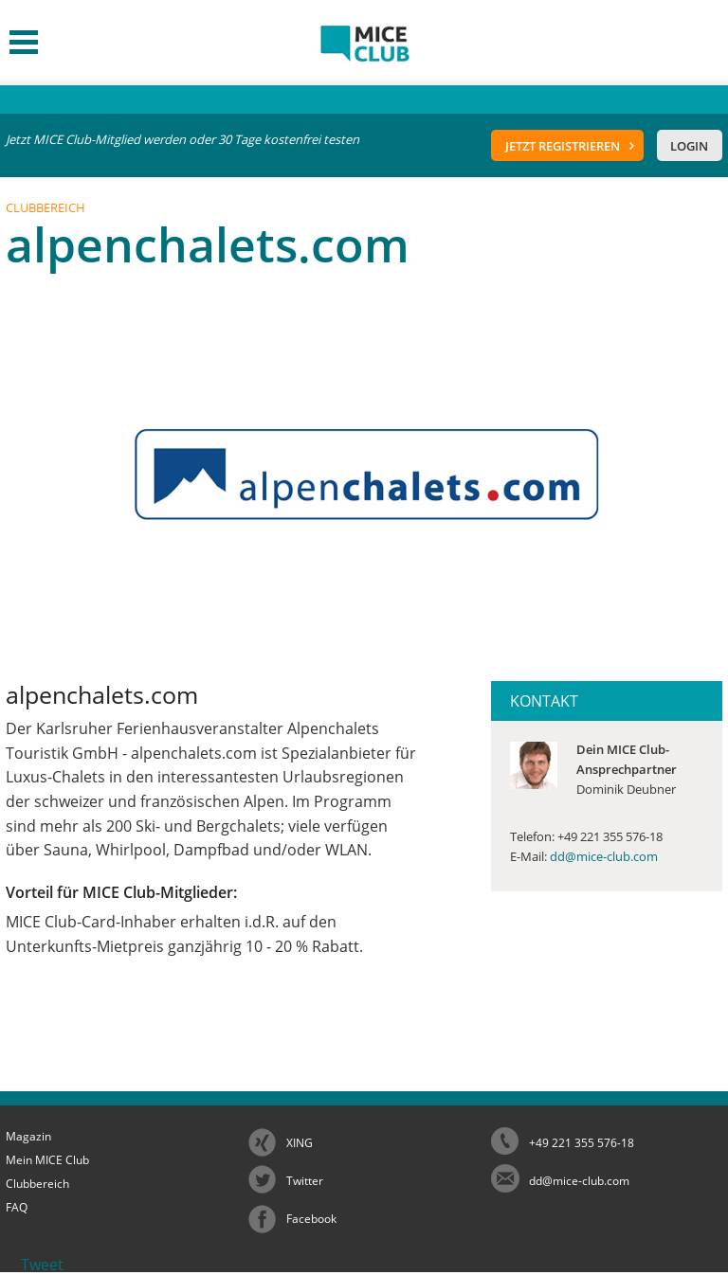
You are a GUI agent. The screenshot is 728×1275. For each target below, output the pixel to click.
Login (689, 145)
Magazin (28, 1136)
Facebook (311, 1219)
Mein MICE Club (47, 1160)
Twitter (304, 1181)
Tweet (42, 1264)
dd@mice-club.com (604, 856)
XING (299, 1143)
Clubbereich (37, 1184)
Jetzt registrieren (562, 145)
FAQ (16, 1207)
